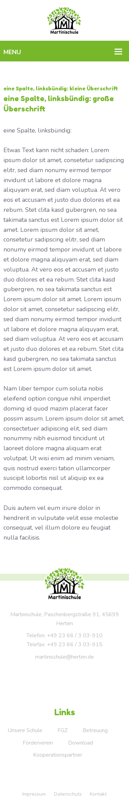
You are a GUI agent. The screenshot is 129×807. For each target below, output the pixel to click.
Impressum (34, 794)
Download (80, 743)
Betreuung (95, 730)
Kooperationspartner (57, 755)
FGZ (62, 730)
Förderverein (38, 743)
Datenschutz (68, 794)
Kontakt (98, 794)
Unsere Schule (25, 730)
